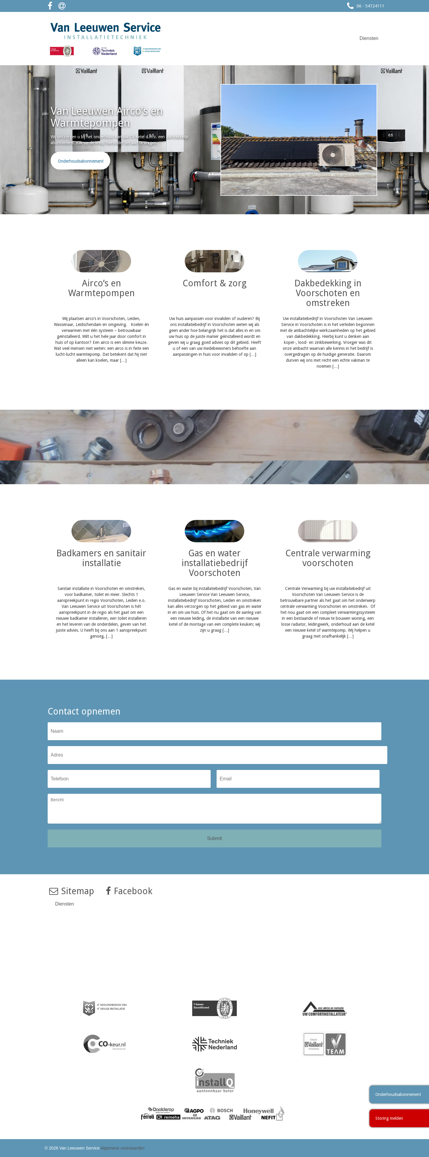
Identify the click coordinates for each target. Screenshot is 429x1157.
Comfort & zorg (214, 283)
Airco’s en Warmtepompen (101, 288)
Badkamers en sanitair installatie (101, 558)
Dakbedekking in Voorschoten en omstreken (327, 293)
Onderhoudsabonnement (80, 161)
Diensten (369, 38)
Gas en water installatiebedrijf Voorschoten (214, 563)
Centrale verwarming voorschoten (327, 558)
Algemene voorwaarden (123, 1148)
